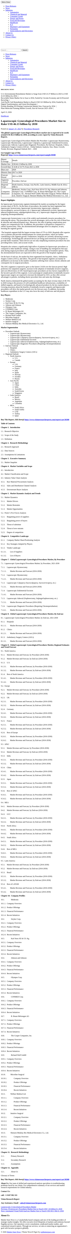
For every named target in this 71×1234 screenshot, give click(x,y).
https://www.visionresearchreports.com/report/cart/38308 (46, 420)
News (7, 8)
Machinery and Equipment (20, 27)
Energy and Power (17, 18)
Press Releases (10, 6)
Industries (9, 10)
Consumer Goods (16, 16)
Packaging (14, 29)
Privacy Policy (10, 37)
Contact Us (9, 35)
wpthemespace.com (47, 1232)
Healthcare (14, 23)
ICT (11, 25)
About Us (9, 33)
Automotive (14, 12)
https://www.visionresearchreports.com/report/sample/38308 (32, 155)
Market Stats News (14, 1232)
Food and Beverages (17, 20)
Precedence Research (31, 129)
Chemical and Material (18, 14)
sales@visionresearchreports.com (33, 1203)
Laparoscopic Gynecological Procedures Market (18, 1207)
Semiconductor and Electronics (21, 31)
